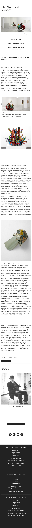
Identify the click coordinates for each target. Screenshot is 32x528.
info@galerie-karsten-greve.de (16, 460)
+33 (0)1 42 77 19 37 (16, 486)
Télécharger (5, 361)
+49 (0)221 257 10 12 (16, 459)
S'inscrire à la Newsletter (16, 424)
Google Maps (16, 455)
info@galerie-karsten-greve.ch (16, 510)
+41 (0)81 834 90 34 (16, 509)
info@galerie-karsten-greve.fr (16, 488)
